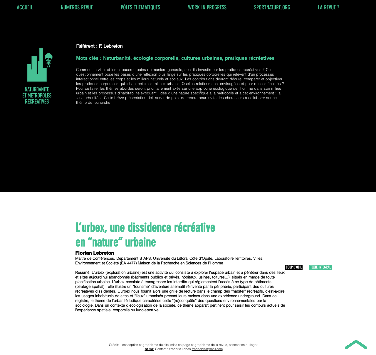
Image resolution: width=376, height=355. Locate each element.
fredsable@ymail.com (207, 349)
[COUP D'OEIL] (294, 267)
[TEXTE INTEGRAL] (320, 267)
